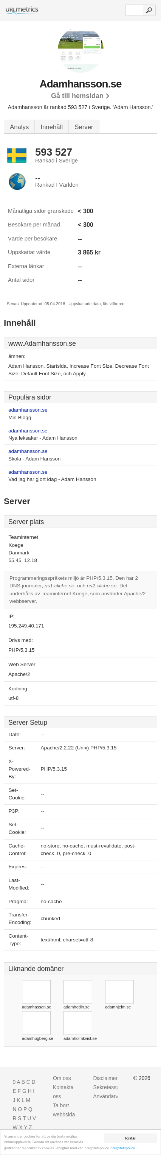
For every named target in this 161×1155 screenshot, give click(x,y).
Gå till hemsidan (77, 96)
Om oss (62, 1078)
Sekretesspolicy (111, 1087)
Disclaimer (105, 1078)
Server (83, 127)
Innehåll (51, 127)
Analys (19, 127)
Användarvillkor (111, 1096)
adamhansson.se (28, 410)
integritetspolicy (122, 1148)
